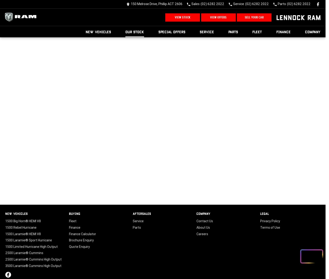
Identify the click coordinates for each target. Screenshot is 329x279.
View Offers (218, 17)
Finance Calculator (82, 234)
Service (207, 32)
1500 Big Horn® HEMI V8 (23, 221)
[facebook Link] (318, 4)
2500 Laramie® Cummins (24, 253)
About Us (203, 227)
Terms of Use (270, 227)
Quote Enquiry (79, 247)
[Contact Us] (154, 4)
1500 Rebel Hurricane (20, 227)
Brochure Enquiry (81, 240)
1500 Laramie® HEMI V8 (23, 234)
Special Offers (171, 32)
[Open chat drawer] (311, 256)
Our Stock (134, 32)
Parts (233, 32)
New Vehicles (98, 32)
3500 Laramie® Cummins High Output (33, 266)
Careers (202, 234)
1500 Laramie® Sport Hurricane (28, 240)
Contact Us (204, 221)
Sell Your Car (254, 17)
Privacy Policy (270, 221)
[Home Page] (22, 17)
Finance (283, 32)
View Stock (182, 17)
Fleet (257, 32)
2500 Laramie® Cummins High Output (33, 259)
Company (313, 32)
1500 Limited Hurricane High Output (31, 247)
